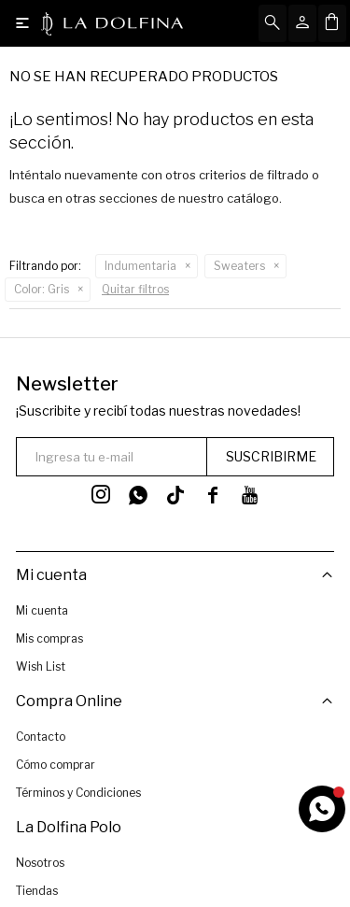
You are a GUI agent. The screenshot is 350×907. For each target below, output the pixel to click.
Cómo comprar (55, 765)
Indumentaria (140, 266)
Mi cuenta (42, 610)
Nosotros (40, 862)
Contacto (40, 737)
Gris (41, 289)
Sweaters (239, 266)
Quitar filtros (135, 289)
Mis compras (49, 638)
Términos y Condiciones (78, 793)
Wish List (40, 666)
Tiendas (37, 890)
